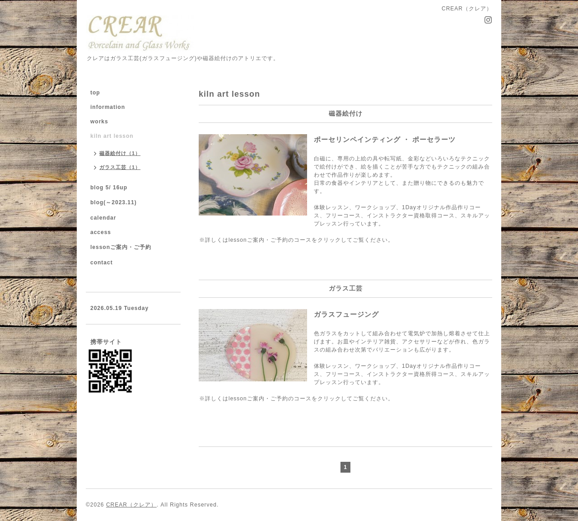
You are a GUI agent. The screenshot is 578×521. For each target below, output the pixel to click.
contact (101, 262)
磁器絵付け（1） (119, 153)
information (107, 107)
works (99, 121)
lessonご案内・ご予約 (120, 247)
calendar (103, 218)
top (95, 92)
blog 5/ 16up (108, 187)
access (100, 232)
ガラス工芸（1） (119, 167)
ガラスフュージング (346, 314)
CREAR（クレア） (131, 505)
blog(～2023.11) (113, 202)
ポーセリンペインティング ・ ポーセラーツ (428, 139)
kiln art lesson (112, 136)
